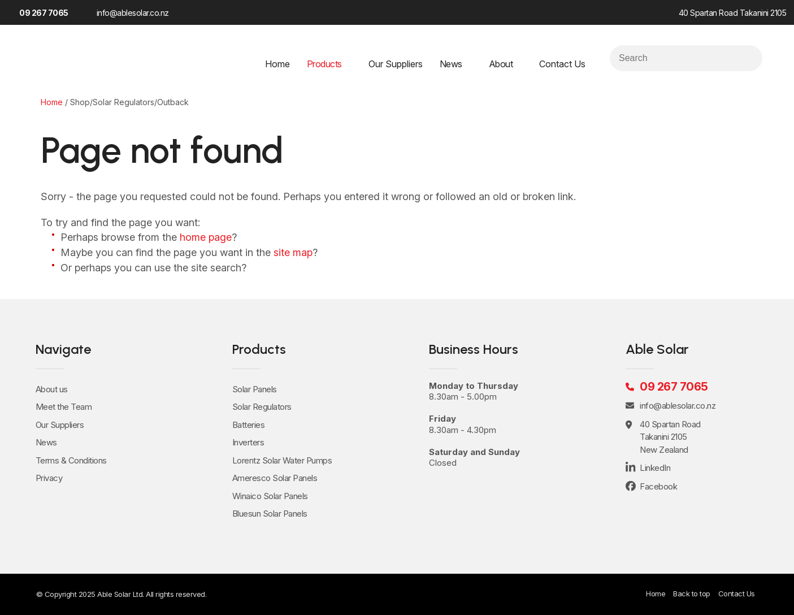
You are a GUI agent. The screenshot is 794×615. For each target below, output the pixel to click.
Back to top (691, 593)
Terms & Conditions (71, 460)
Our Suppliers (395, 64)
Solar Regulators (262, 406)
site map (293, 252)
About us (52, 389)
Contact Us (562, 64)
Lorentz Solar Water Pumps (282, 460)
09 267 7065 (43, 13)
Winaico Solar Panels (270, 496)
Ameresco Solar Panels (275, 478)
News (451, 64)
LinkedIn (211, 12)
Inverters (248, 442)
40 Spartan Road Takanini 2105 (733, 13)
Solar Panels (254, 389)
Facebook (192, 12)
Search (748, 58)
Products (324, 64)
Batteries (248, 424)
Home (277, 64)
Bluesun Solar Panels (269, 513)
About (501, 64)
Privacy (49, 478)
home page (206, 237)
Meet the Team (64, 406)
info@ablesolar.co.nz (133, 13)
